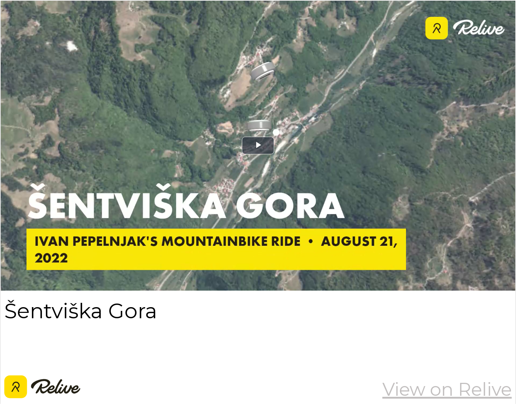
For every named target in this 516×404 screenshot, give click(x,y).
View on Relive (447, 389)
